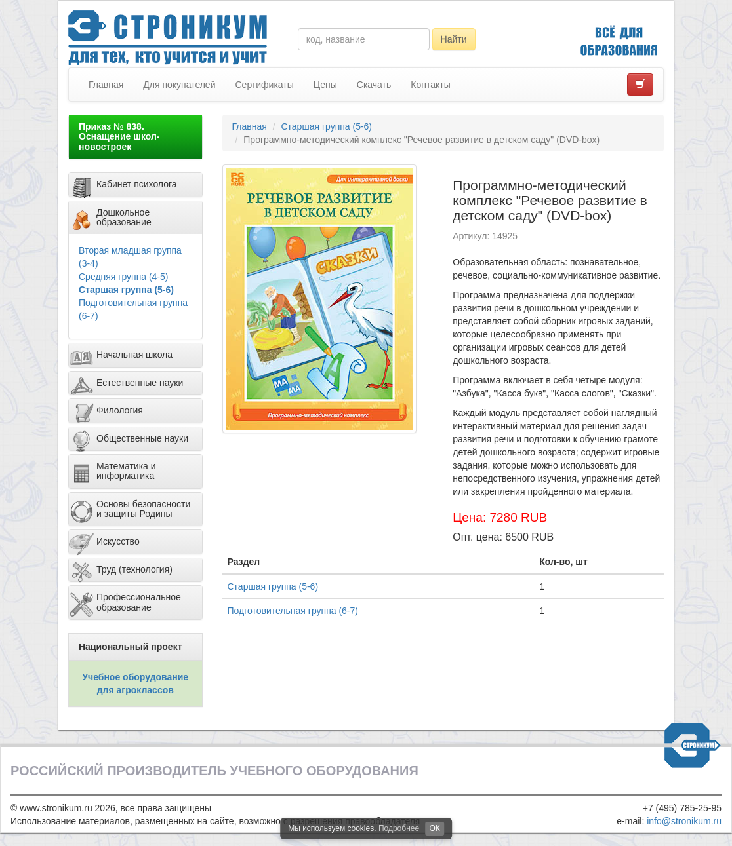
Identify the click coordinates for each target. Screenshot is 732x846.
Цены (325, 84)
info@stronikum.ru (684, 821)
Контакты (430, 84)
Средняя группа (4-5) (123, 276)
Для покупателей (179, 84)
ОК (434, 828)
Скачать (374, 84)
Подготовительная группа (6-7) (293, 611)
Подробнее (398, 828)
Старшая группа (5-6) (126, 289)
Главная (106, 84)
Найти (454, 39)
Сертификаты (264, 84)
